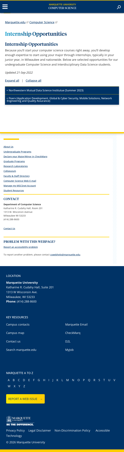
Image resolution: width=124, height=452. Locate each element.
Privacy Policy (15, 430)
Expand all (12, 80)
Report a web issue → (25, 399)
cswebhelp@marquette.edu (65, 254)
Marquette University (62, 4)
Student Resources (14, 190)
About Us (8, 146)
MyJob (69, 350)
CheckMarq (72, 333)
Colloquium (10, 171)
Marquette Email (76, 324)
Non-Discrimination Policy (72, 430)
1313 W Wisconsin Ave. (21, 292)
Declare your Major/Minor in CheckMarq (25, 156)
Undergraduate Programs (17, 151)
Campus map (15, 333)
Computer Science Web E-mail (20, 180)
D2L (67, 341)
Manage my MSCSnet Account (20, 185)
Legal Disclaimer (39, 430)
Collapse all (33, 80)
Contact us (13, 341)
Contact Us (9, 228)
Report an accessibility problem (21, 247)
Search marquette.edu (21, 350)
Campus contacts (18, 324)
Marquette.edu (15, 22)
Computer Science (62, 8)
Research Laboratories (16, 166)
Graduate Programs (14, 161)
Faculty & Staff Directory (17, 176)
